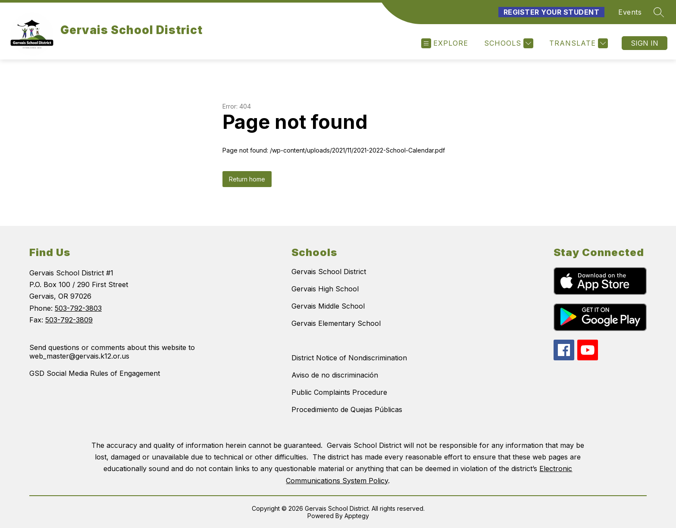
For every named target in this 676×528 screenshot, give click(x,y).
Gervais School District (328, 271)
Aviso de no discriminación (334, 375)
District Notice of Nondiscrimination (349, 357)
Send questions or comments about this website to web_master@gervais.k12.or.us (112, 351)
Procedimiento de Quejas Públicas (346, 409)
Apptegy (356, 515)
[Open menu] (444, 43)
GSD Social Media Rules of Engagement (94, 373)
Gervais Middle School (328, 306)
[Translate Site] (577, 43)
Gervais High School (325, 288)
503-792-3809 (69, 320)
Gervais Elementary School (336, 323)
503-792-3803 (78, 308)
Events (630, 12)
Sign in (644, 43)
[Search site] (659, 12)
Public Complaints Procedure (339, 392)
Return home (247, 179)
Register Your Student (552, 12)
